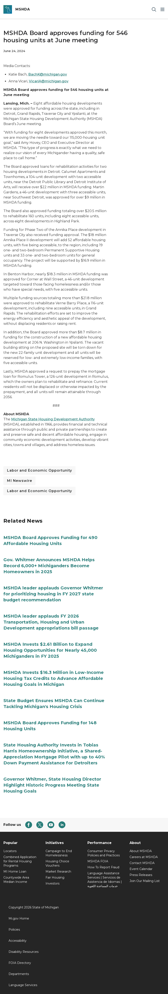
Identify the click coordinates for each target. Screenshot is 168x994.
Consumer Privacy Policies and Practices (103, 853)
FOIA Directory (20, 963)
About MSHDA (141, 851)
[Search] (153, 9)
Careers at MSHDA (144, 857)
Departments (19, 974)
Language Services (23, 985)
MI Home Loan (14, 871)
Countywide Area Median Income (16, 880)
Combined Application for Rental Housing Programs (19, 861)
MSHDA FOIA (97, 861)
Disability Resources (23, 952)
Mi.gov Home (19, 918)
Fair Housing (55, 877)
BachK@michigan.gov (47, 74)
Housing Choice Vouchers (57, 863)
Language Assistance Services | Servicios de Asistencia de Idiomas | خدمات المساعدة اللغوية (104, 879)
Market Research (58, 871)
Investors (52, 883)
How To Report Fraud (103, 867)
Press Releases (141, 875)
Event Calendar (141, 869)
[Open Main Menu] (162, 9)
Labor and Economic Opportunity (39, 470)
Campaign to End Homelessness (59, 853)
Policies (14, 929)
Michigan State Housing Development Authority (53, 419)
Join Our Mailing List (145, 881)
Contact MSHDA (142, 863)
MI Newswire (19, 481)
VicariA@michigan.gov (48, 81)
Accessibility (18, 941)
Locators (9, 851)
